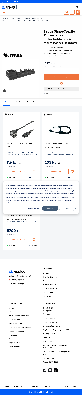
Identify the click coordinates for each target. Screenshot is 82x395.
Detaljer (19, 102)
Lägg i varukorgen (61, 77)
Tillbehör (6, 102)
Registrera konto (15, 320)
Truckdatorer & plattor (51, 289)
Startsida (5, 18)
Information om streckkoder (19, 316)
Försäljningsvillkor (15, 323)
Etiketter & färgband (50, 277)
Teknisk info (31, 102)
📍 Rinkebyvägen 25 (16, 280)
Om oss (11, 308)
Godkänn (50, 208)
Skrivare (46, 273)
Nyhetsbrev (13, 312)
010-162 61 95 (10, 2)
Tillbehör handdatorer (31, 18)
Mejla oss (48, 311)
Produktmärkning (49, 296)
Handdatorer (16, 18)
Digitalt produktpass (17, 339)
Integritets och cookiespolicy (20, 327)
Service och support (16, 331)
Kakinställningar (33, 208)
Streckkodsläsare (49, 285)
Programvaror (48, 292)
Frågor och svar (14, 343)
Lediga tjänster (14, 347)
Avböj (67, 208)
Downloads (13, 335)
